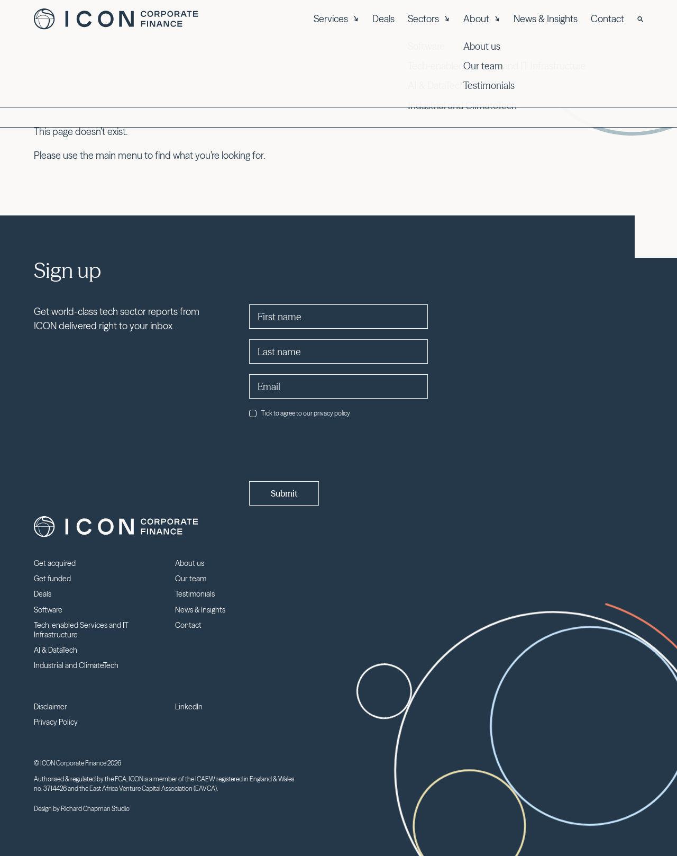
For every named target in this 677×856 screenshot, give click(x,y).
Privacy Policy (56, 722)
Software (48, 610)
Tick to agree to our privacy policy (299, 413)
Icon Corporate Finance (116, 19)
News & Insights (546, 19)
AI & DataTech (55, 650)
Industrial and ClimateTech (76, 665)
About (481, 19)
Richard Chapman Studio (95, 809)
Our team (190, 578)
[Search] (640, 19)
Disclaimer (50, 706)
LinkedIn (189, 706)
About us (189, 563)
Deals (383, 19)
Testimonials (195, 594)
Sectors (429, 19)
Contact (607, 19)
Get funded (52, 578)
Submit (284, 493)
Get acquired (55, 563)
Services (336, 19)
